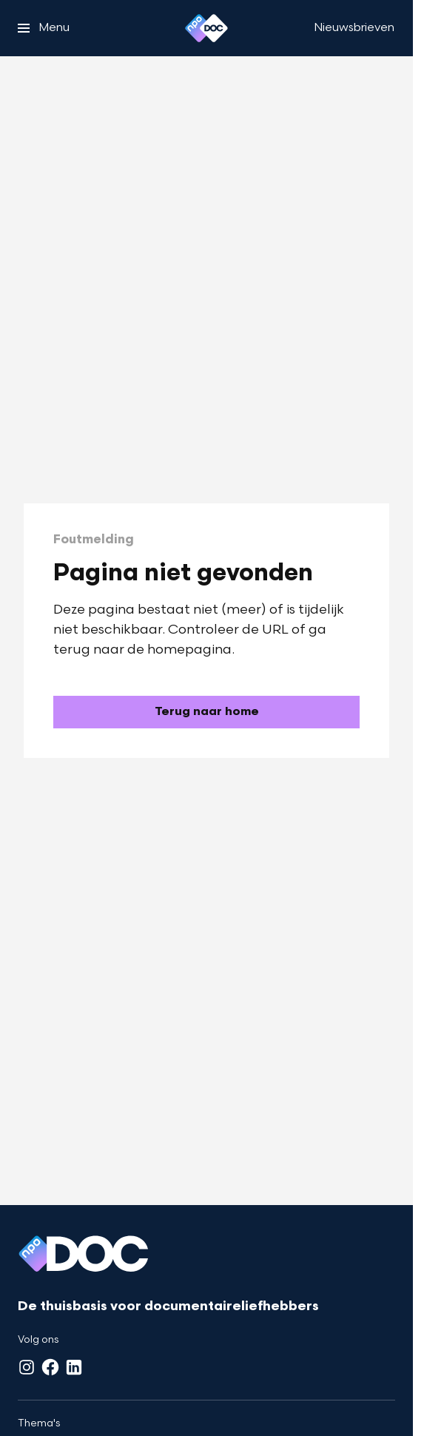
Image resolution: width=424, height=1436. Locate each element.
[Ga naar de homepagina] (206, 712)
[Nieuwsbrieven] (354, 28)
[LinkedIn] (74, 1367)
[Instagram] (27, 1367)
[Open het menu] (43, 28)
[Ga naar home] (206, 28)
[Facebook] (50, 1367)
